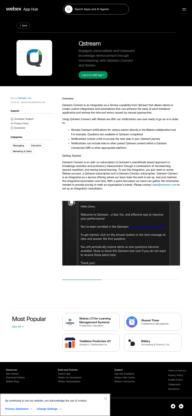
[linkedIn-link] (182, 407)
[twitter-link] (174, 407)
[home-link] (29, 9)
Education (36, 145)
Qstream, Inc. (24, 98)
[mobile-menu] (184, 9)
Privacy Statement (16, 408)
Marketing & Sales (22, 151)
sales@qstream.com (164, 184)
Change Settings (47, 408)
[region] (55, 405)
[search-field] (96, 9)
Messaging (18, 145)
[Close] (105, 398)
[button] (69, 9)
